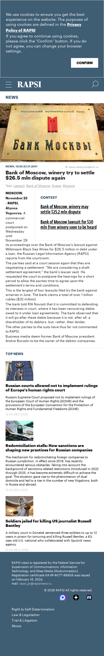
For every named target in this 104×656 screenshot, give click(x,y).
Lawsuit (19, 185)
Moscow (69, 185)
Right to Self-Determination (33, 608)
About (16, 625)
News (12, 97)
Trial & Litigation (24, 619)
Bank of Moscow (38, 185)
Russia (56, 185)
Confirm (85, 63)
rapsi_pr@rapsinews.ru (35, 582)
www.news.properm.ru (81, 166)
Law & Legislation (25, 614)
